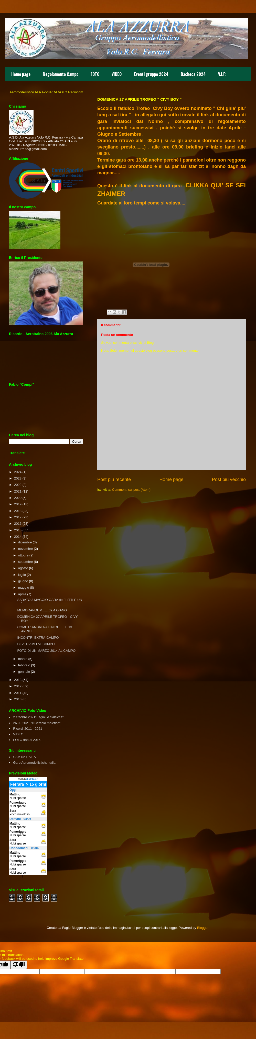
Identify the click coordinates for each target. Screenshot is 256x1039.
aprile (22, 594)
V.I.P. (222, 74)
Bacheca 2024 (193, 74)
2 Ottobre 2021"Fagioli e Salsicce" (38, 717)
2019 (18, 504)
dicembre (25, 542)
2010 (18, 699)
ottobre (23, 555)
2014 (18, 537)
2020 (18, 498)
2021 (18, 491)
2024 (18, 472)
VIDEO (117, 74)
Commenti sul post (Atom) (131, 490)
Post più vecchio (229, 479)
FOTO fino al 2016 (26, 740)
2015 (18, 530)
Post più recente (114, 479)
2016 (18, 524)
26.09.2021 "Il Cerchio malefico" (36, 723)
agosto (23, 568)
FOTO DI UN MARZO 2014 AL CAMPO (46, 651)
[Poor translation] (18, 965)
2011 (18, 693)
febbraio (24, 665)
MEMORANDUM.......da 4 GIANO (42, 610)
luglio (22, 575)
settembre (25, 562)
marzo (22, 659)
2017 (18, 517)
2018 (18, 511)
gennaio (24, 671)
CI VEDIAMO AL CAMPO (36, 644)
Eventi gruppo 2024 (151, 74)
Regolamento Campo (60, 74)
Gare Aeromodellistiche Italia (34, 762)
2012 (18, 686)
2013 (18, 680)
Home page (20, 74)
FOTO (95, 74)
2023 (18, 478)
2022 (18, 485)
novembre (25, 549)
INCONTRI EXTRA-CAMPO (38, 638)
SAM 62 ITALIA (24, 757)
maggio (23, 587)
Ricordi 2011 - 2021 (27, 728)
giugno (23, 581)
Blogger (202, 928)
